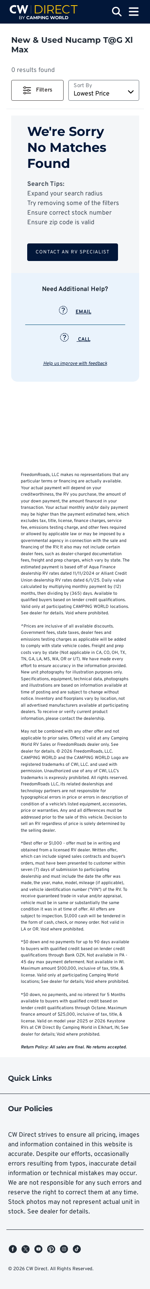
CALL (75, 340)
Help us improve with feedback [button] (75, 364)
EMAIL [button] (75, 312)
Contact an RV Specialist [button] (73, 252)
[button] (37, 90)
